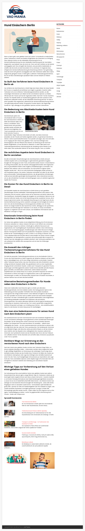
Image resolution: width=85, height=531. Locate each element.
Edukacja (59, 37)
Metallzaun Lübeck (27, 442)
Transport (59, 79)
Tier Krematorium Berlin (29, 402)
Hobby (58, 40)
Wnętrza (59, 94)
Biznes (58, 28)
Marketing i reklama (62, 45)
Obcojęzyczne (60, 57)
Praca (58, 59)
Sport (58, 74)
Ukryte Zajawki (61, 85)
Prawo (58, 62)
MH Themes (27, 527)
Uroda (58, 88)
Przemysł (59, 65)
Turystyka (59, 82)
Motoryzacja (60, 51)
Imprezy (59, 42)
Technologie (60, 76)
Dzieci (58, 34)
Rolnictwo (59, 68)
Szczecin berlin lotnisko (29, 433)
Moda (58, 48)
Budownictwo (60, 31)
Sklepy (58, 71)
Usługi (58, 91)
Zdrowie (59, 96)
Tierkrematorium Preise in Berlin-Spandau (34, 411)
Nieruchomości (61, 54)
